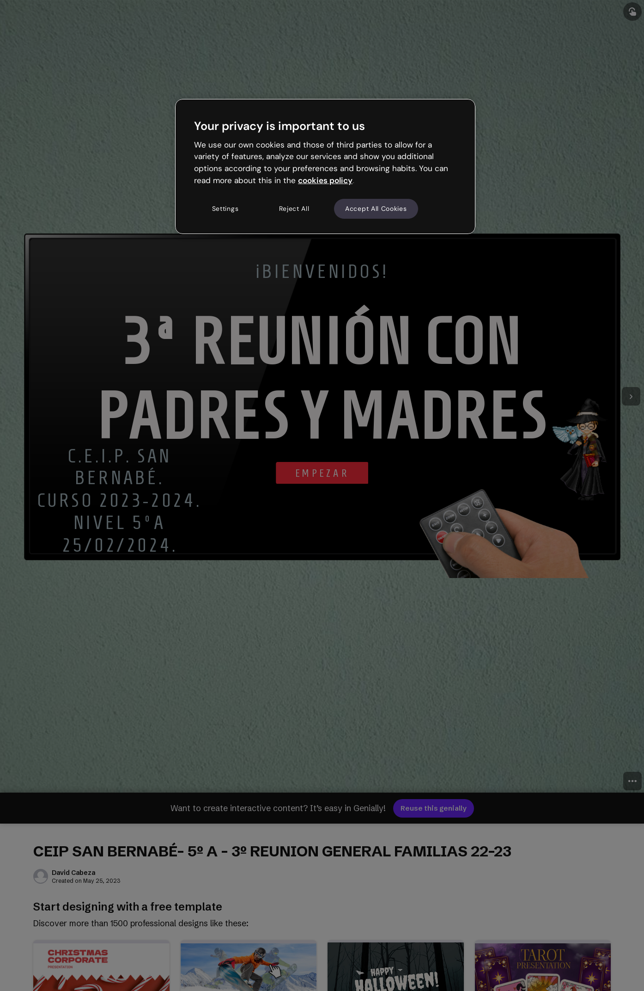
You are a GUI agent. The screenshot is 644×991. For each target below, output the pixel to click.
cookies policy (325, 180)
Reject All (294, 208)
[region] (325, 166)
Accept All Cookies (376, 208)
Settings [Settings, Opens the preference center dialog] (225, 208)
